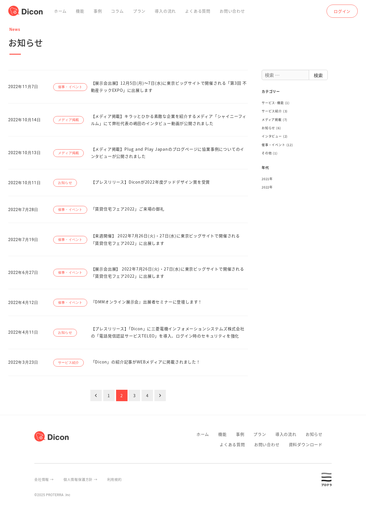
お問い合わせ (267, 444)
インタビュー (272, 136)
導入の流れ (286, 434)
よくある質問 (232, 444)
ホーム (202, 434)
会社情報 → (44, 479)
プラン (259, 434)
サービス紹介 (272, 111)
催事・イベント (273, 144)
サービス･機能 (273, 102)
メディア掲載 (272, 119)
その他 (267, 153)
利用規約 (114, 479)
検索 (318, 75)
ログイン (342, 11)
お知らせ (268, 128)
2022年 (267, 187)
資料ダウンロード (306, 444)
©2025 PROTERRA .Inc (52, 495)
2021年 (267, 178)
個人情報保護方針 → (80, 479)
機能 (222, 434)
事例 (240, 434)
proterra (329, 479)
